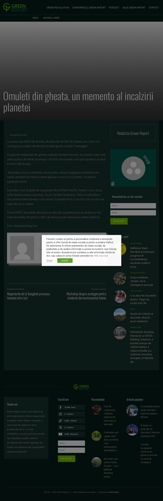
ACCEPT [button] (65, 260)
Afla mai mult (101, 255)
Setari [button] (49, 260)
